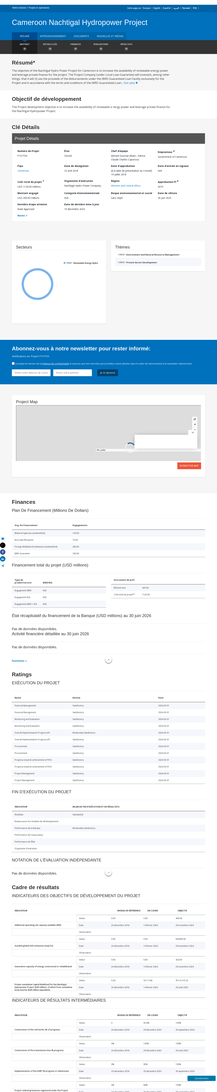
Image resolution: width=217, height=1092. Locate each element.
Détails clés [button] (50, 47)
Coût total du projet (30, 181)
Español (167, 8)
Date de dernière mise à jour (81, 204)
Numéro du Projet (28, 151)
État (67, 151)
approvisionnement (53, 36)
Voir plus (131, 83)
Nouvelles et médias (110, 36)
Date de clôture (167, 193)
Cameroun (23, 170)
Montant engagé (27, 193)
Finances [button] (75, 47)
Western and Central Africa (125, 185)
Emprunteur (166, 151)
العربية (176, 8)
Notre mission (19, 7)
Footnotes (18, 660)
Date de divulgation (76, 166)
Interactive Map (189, 465)
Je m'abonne (107, 372)
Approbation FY (168, 181)
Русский (186, 8)
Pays (20, 166)
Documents (81, 36)
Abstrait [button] (25, 47)
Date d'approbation (123, 166)
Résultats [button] (126, 47)
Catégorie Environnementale (82, 193)
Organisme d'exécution (78, 180)
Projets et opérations (39, 7)
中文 (195, 8)
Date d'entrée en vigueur (173, 166)
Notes (21, 215)
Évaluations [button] (101, 47)
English (156, 8)
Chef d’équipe (119, 151)
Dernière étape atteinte (32, 204)
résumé (24, 36)
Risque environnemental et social (131, 193)
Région (115, 180)
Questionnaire (202, 1078)
